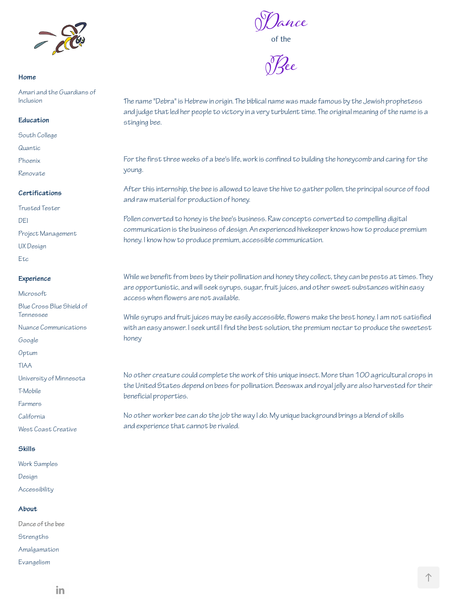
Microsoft (32, 294)
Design (28, 477)
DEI (23, 221)
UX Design (32, 246)
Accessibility (35, 489)
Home (27, 77)
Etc (23, 259)
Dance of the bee (41, 524)
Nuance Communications (52, 327)
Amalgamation (38, 549)
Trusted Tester (39, 208)
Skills (26, 449)
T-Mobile (29, 391)
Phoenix (29, 161)
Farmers (30, 404)
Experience (34, 278)
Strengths (33, 537)
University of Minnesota (51, 378)
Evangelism (34, 562)
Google (28, 340)
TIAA (25, 366)
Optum (27, 353)
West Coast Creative (47, 429)
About (27, 509)
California (31, 416)
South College (37, 135)
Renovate (31, 173)
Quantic (29, 148)
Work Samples (38, 464)
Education (33, 120)
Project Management (47, 233)
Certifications (40, 193)
